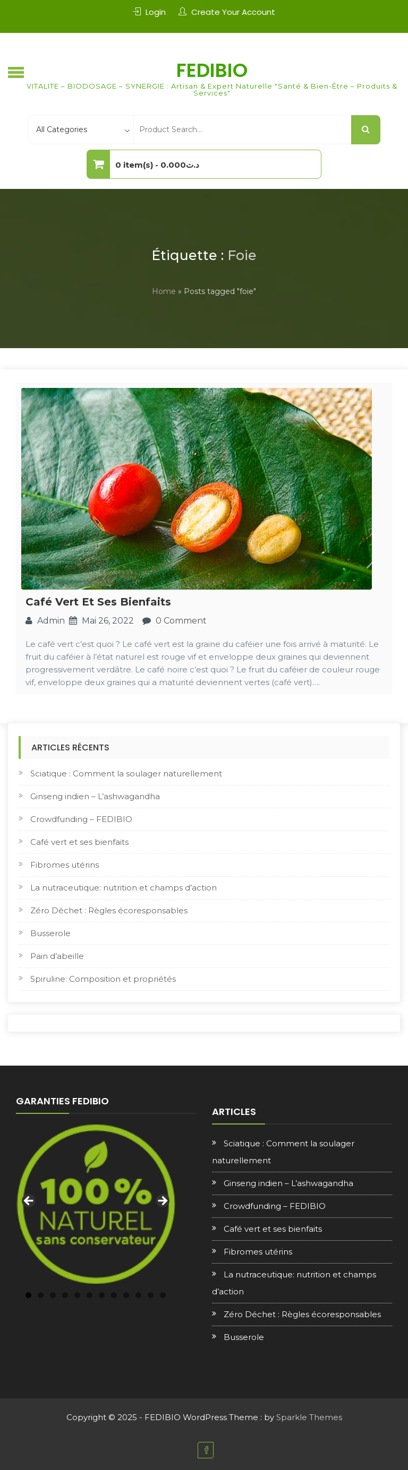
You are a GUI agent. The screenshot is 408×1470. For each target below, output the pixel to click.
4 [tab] (65, 1295)
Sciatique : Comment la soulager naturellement (126, 773)
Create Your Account (233, 12)
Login (156, 12)
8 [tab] (114, 1295)
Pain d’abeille (57, 956)
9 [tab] (126, 1295)
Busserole (50, 933)
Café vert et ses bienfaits (98, 601)
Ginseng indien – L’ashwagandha (95, 796)
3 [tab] (53, 1295)
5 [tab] (77, 1295)
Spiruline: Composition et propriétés (103, 979)
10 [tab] (138, 1295)
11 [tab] (151, 1295)
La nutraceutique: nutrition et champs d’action (123, 888)
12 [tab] (163, 1295)
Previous (29, 1201)
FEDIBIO (212, 70)
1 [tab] (28, 1295)
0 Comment (181, 621)
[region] (95, 1204)
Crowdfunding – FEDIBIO (81, 819)
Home (164, 291)
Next (162, 1201)
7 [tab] (102, 1295)
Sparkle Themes (309, 1417)
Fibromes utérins (64, 865)
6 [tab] (89, 1295)
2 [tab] (41, 1295)
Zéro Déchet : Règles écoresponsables (109, 910)
